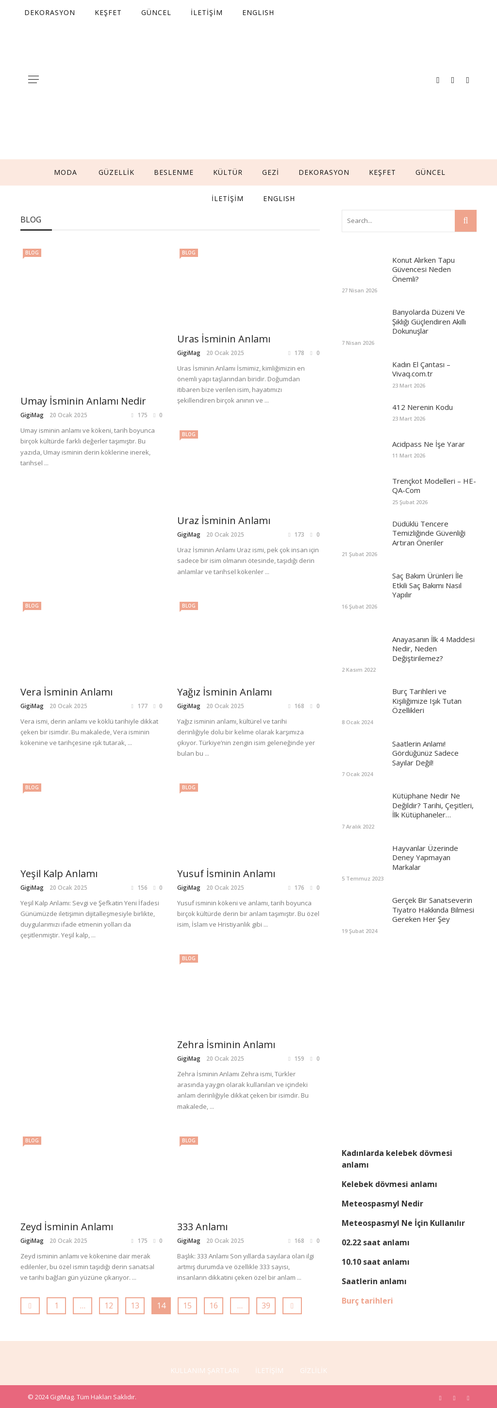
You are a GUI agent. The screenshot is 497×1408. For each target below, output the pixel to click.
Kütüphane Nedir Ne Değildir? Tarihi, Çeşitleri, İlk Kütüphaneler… (433, 805)
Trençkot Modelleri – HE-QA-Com (434, 485)
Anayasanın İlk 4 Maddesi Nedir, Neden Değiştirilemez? (433, 648)
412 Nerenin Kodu (422, 407)
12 (108, 1134)
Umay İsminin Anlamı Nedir (83, 271)
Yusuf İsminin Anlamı (69, 873)
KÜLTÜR (228, 172)
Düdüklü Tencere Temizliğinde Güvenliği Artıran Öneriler (428, 533)
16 (213, 1134)
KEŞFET (382, 172)
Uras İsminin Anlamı (223, 338)
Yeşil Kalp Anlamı (215, 691)
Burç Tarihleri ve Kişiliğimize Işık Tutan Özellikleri (427, 700)
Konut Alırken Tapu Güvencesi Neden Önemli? (423, 269)
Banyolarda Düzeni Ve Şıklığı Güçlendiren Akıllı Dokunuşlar (429, 321)
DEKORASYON (323, 172)
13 (135, 1134)
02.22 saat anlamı (376, 1242)
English (279, 198)
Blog (32, 252)
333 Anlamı (202, 1055)
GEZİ (270, 172)
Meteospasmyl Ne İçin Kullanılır (403, 1223)
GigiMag (32, 285)
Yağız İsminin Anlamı (67, 691)
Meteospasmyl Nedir (382, 1203)
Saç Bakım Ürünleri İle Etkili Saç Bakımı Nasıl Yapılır (427, 585)
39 (266, 1134)
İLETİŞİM (228, 198)
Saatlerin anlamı (374, 1281)
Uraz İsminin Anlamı (67, 520)
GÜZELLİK (116, 172)
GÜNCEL (430, 172)
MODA (65, 172)
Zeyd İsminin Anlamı (66, 1055)
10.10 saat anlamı (376, 1261)
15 (187, 1134)
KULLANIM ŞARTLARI (204, 1368)
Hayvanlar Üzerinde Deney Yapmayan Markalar (425, 857)
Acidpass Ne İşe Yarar (428, 444)
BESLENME (174, 172)
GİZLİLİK (313, 1368)
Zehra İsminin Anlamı (226, 873)
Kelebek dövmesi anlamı (389, 1184)
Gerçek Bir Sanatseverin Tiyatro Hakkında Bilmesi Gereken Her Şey (433, 909)
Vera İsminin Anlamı (223, 520)
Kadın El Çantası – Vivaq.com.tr (421, 369)
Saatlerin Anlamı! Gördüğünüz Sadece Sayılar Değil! (425, 753)
